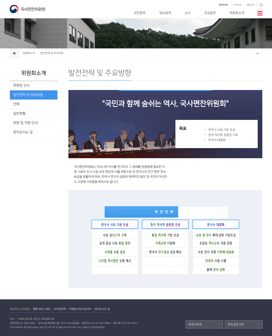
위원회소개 (237, 13)
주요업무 (210, 13)
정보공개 (165, 13)
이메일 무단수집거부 (80, 309)
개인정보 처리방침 (19, 309)
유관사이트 (195, 324)
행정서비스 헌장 (41, 309)
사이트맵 (237, 5)
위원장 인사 (21, 85)
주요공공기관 (236, 324)
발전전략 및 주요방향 (28, 95)
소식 (187, 13)
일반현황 (19, 113)
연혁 (16, 104)
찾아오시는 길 (23, 132)
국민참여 (139, 13)
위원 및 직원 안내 (25, 123)
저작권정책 (60, 309)
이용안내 (250, 5)
